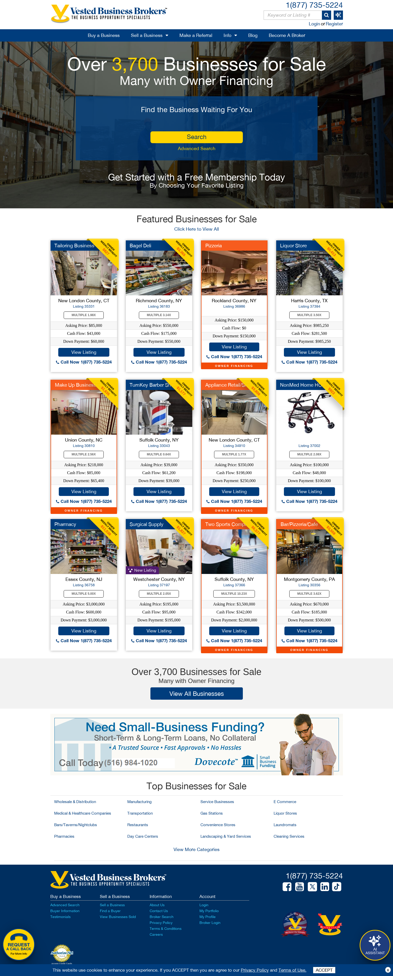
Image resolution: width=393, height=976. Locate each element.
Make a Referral (195, 35)
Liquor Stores (285, 813)
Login (314, 23)
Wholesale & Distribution (75, 801)
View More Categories (196, 849)
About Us (157, 905)
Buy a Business (104, 35)
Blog (252, 35)
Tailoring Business (74, 245)
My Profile (207, 917)
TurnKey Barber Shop (153, 385)
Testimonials (60, 917)
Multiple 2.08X (309, 454)
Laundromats (285, 825)
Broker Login (210, 923)
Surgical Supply (147, 524)
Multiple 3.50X (309, 315)
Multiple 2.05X (159, 594)
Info (227, 35)
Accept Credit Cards (61, 963)
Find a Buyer (110, 911)
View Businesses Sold (118, 917)
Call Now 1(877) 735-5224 (84, 362)
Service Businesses (217, 801)
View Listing (83, 352)
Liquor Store (293, 245)
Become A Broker (287, 35)
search (196, 136)
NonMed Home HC (301, 385)
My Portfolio (209, 911)
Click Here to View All (196, 229)
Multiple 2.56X (84, 454)
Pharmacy (65, 524)
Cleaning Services (289, 836)
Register (334, 23)
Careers (156, 934)
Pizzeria (213, 245)
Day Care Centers (142, 836)
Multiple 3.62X (309, 594)
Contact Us (159, 911)
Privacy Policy (161, 923)
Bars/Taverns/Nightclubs (75, 825)
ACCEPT (324, 970)
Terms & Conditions (165, 928)
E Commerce (285, 801)
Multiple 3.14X (159, 315)
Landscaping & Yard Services (225, 836)
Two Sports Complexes (230, 524)
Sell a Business (146, 35)
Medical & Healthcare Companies (82, 813)
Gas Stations (211, 813)
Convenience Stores (217, 825)
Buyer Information (65, 911)
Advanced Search (196, 148)
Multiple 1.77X (234, 454)
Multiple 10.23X (234, 594)
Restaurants (137, 825)
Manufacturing (139, 801)
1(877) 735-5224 (314, 5)
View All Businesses (196, 693)
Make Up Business (75, 385)
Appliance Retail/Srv (227, 385)
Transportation (140, 813)
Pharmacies (64, 836)
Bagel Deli (140, 245)
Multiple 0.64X (159, 454)
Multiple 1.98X (84, 315)
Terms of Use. (292, 970)
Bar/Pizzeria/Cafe (299, 524)
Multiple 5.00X (84, 594)
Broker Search (162, 917)
